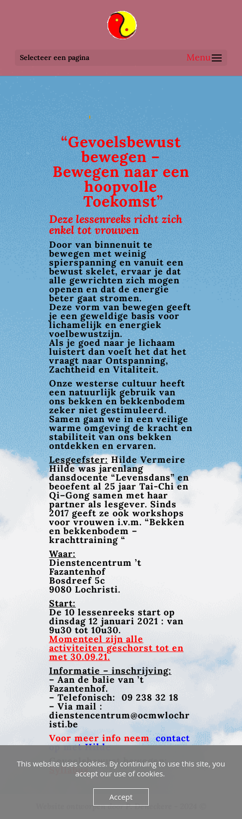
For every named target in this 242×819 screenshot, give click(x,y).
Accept (121, 797)
